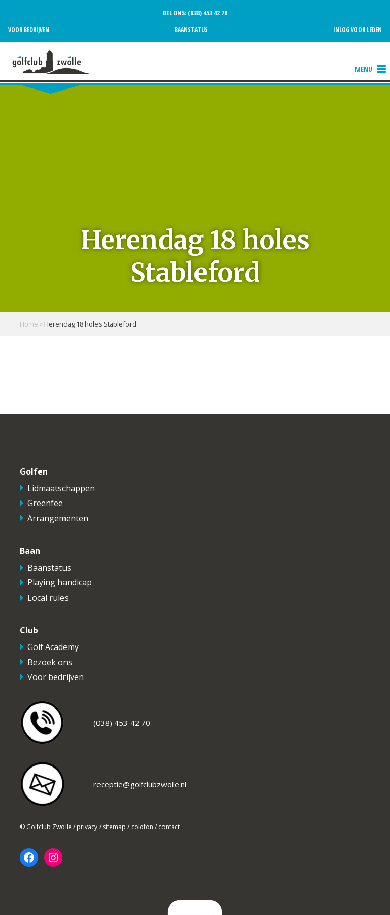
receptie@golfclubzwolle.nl (139, 784)
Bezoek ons (49, 662)
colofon (142, 826)
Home (29, 324)
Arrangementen (57, 518)
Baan (30, 550)
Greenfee (45, 503)
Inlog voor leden (357, 29)
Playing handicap (59, 582)
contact (169, 826)
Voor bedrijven (28, 29)
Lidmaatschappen (61, 488)
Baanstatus (191, 29)
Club (29, 630)
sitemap (114, 826)
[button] (363, 69)
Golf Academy (53, 647)
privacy (87, 826)
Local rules (48, 597)
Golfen (34, 471)
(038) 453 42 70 (207, 12)
